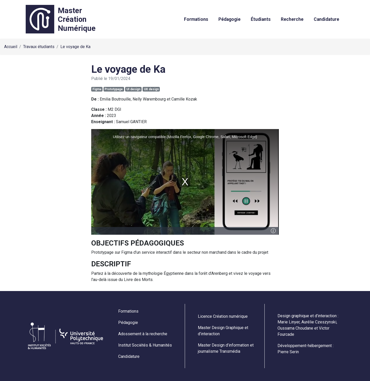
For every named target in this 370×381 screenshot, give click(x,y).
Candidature (326, 19)
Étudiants (261, 19)
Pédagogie (229, 19)
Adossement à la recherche (142, 333)
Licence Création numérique (223, 316)
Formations (196, 19)
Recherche (292, 19)
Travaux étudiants (38, 46)
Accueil (10, 46)
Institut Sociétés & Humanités (145, 345)
